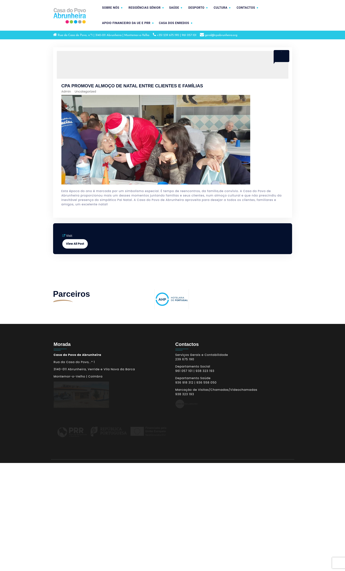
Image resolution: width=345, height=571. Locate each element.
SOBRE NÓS (110, 7)
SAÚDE (174, 7)
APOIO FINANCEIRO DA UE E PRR (126, 23)
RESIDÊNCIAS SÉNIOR (145, 7)
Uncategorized (85, 91)
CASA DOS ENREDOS (174, 23)
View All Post (75, 244)
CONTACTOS (246, 7)
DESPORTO (196, 7)
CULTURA (221, 7)
